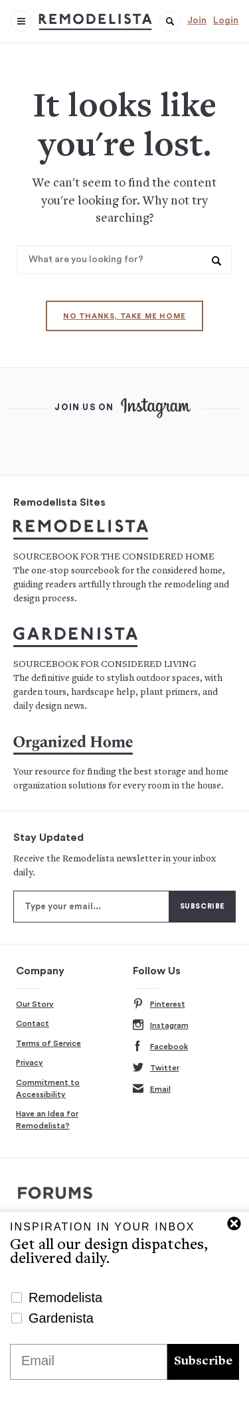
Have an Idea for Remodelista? (47, 1120)
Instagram (161, 1025)
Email (152, 1089)
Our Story (35, 1004)
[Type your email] (91, 907)
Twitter (156, 1068)
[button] (170, 21)
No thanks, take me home (124, 316)
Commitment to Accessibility (48, 1088)
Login (225, 20)
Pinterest (159, 1004)
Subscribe (203, 1362)
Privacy (29, 1063)
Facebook (160, 1047)
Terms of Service (48, 1043)
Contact (32, 1023)
